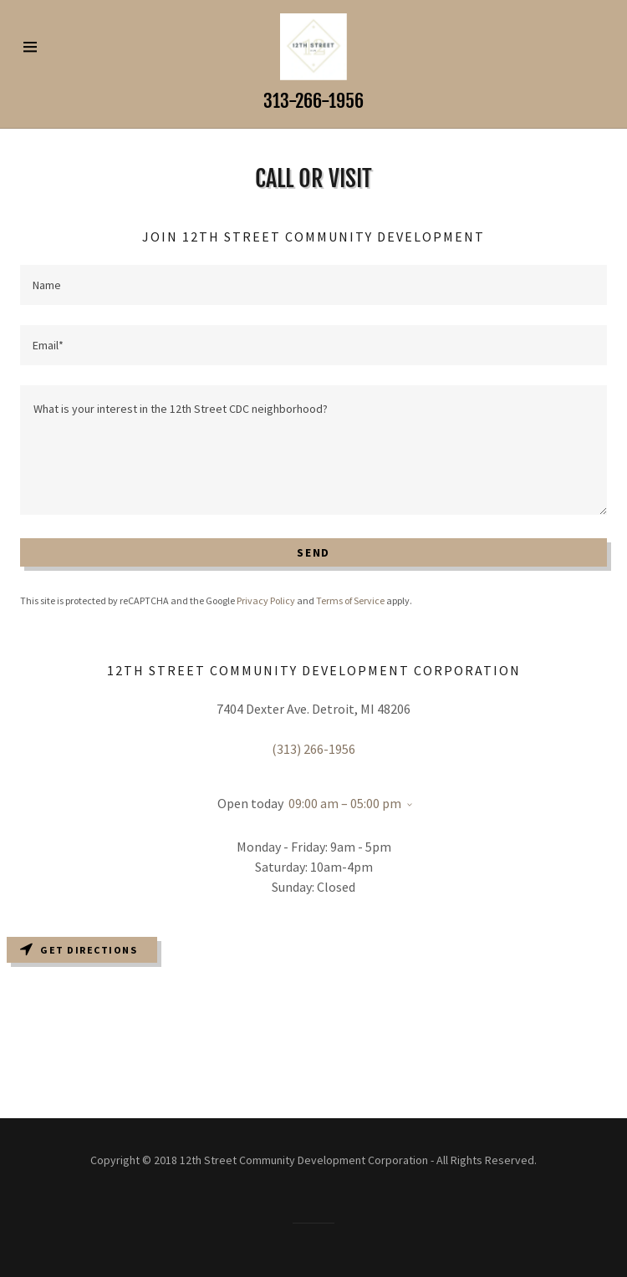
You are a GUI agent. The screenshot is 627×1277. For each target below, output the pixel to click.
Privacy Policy (266, 600)
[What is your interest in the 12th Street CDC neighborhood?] (313, 450)
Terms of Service (350, 600)
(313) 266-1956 (313, 748)
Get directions (78, 950)
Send (313, 552)
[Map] (313, 1024)
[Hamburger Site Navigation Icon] (49, 47)
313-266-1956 (313, 100)
